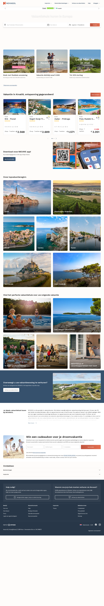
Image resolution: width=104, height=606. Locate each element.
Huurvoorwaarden (32, 516)
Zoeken (95, 25)
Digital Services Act (83, 513)
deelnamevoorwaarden (39, 452)
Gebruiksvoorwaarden (33, 513)
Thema (54, 508)
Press (4, 513)
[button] (5, 8)
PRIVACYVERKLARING (70, 455)
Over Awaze (6, 511)
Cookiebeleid (81, 508)
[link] (18, 65)
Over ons (5, 508)
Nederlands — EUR (86, 525)
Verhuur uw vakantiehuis (78, 3)
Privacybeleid (81, 511)
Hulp (89, 3)
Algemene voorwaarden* (94, 530)
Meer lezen (32, 423)
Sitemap (80, 516)
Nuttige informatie (33, 511)
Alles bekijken (95, 94)
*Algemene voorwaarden (10, 85)
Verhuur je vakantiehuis (76, 497)
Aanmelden (91, 447)
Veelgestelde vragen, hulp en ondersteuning (27, 497)
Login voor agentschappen (10, 516)
